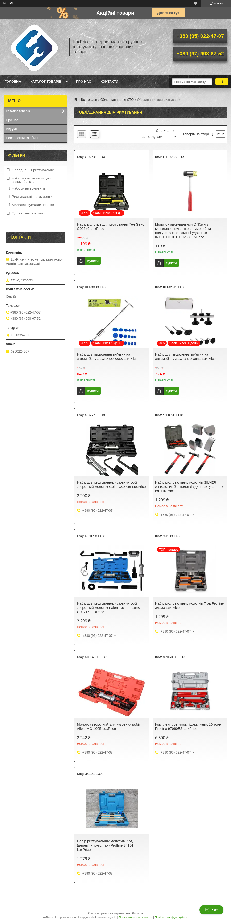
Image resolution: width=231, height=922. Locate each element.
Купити (93, 261)
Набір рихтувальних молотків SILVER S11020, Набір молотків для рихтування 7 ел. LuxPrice (189, 486)
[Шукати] (221, 81)
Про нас (83, 81)
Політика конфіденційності (172, 917)
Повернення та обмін (22, 138)
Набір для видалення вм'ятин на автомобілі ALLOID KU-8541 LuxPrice (185, 356)
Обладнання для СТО (117, 99)
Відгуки (11, 129)
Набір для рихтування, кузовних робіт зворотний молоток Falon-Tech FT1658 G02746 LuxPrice (108, 607)
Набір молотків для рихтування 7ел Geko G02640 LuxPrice (110, 226)
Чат (211, 910)
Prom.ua (137, 913)
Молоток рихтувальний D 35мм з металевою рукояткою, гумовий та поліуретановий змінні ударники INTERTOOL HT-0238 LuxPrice (183, 230)
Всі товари (89, 99)
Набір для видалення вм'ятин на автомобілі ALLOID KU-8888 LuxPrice (107, 356)
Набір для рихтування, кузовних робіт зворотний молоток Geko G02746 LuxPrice (111, 484)
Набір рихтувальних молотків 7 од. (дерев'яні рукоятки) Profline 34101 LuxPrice (105, 845)
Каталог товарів (45, 81)
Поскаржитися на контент (135, 917)
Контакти (109, 81)
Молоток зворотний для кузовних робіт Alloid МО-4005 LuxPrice (108, 726)
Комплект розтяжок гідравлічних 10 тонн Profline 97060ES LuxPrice (188, 726)
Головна (13, 81)
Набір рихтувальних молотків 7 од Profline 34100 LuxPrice (189, 605)
